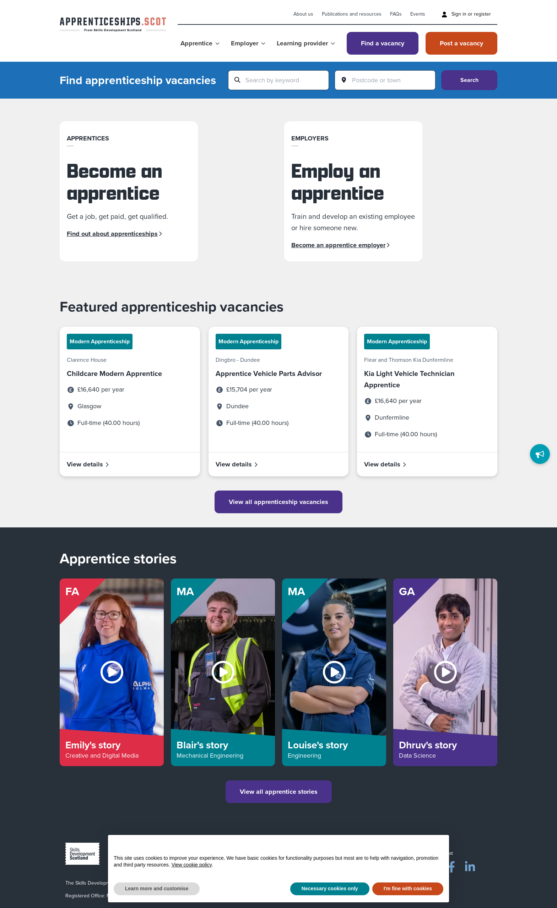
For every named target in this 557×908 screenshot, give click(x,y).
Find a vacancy (382, 43)
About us (303, 14)
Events (417, 14)
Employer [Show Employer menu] (248, 43)
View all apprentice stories (279, 791)
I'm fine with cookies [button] (408, 888)
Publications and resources (352, 14)
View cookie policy (192, 865)
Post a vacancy (461, 43)
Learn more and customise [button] (156, 888)
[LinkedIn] (470, 865)
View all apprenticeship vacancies (278, 501)
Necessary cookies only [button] (330, 888)
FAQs (396, 14)
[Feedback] (540, 454)
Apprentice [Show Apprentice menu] (200, 43)
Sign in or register (466, 14)
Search (469, 80)
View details (88, 464)
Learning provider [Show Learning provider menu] (306, 43)
